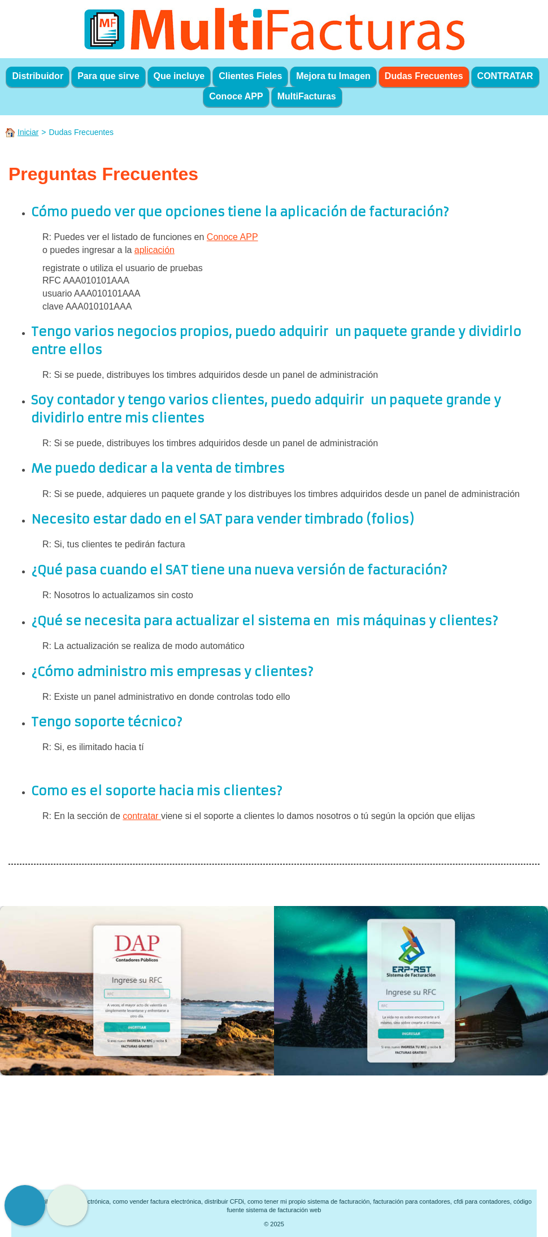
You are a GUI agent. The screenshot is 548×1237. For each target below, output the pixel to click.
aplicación (154, 250)
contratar (142, 816)
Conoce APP (232, 237)
